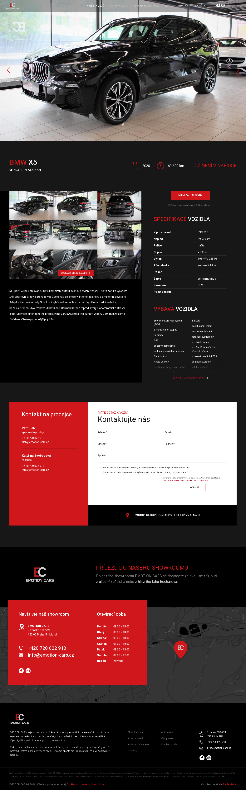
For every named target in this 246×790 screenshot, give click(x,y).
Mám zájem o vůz (190, 195)
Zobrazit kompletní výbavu (190, 378)
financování (184, 205)
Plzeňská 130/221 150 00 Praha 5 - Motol (42, 630)
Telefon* (102, 432)
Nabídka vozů (135, 732)
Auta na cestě (135, 738)
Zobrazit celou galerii (76, 273)
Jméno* (102, 444)
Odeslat (194, 487)
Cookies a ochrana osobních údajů (85, 784)
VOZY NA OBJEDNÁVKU (146, 5)
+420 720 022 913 (47, 648)
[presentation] (130, 483)
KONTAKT (184, 5)
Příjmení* (170, 444)
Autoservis (167, 732)
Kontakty (133, 750)
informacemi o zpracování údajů (175, 480)
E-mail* (168, 432)
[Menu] (237, 5)
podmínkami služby (199, 480)
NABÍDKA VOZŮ (95, 5)
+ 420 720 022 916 (33, 438)
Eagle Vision (230, 784)
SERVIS (169, 5)
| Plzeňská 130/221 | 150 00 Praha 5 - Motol (167, 515)
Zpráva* (102, 455)
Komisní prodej (169, 744)
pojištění (195, 205)
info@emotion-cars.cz (35, 469)
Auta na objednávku (139, 744)
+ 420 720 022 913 (33, 465)
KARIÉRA (200, 5)
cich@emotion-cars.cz (35, 442)
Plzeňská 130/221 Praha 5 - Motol (216, 734)
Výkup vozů (167, 738)
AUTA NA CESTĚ (119, 5)
